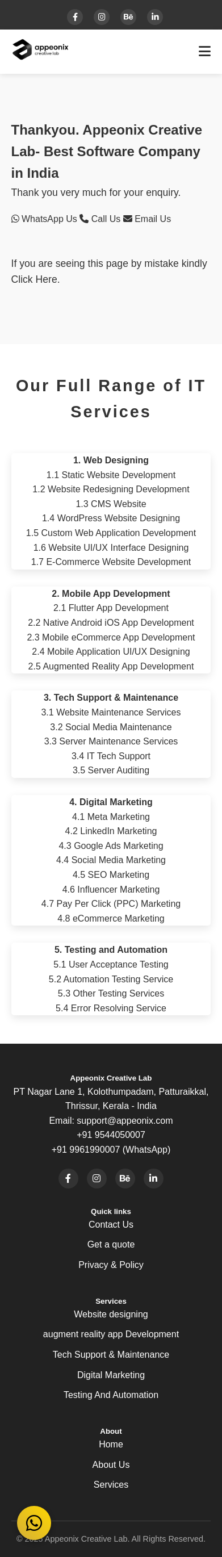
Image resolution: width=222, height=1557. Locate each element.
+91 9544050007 (111, 1135)
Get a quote (111, 1244)
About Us (111, 1465)
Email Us (147, 219)
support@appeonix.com (125, 1120)
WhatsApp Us (45, 219)
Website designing (111, 1314)
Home (111, 1444)
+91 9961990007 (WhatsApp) (111, 1149)
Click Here (34, 279)
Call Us (101, 219)
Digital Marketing (111, 1375)
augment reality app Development (111, 1334)
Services (111, 1484)
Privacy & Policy (111, 1265)
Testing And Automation (111, 1395)
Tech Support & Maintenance (111, 1354)
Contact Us (111, 1224)
